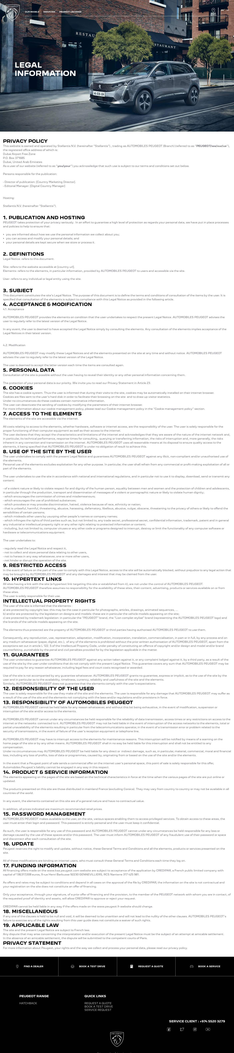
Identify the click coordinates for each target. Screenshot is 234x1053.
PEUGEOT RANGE (34, 996)
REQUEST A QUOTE (98, 1003)
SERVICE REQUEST (97, 1010)
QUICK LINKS (95, 996)
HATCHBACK (28, 1003)
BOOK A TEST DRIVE (98, 1006)
